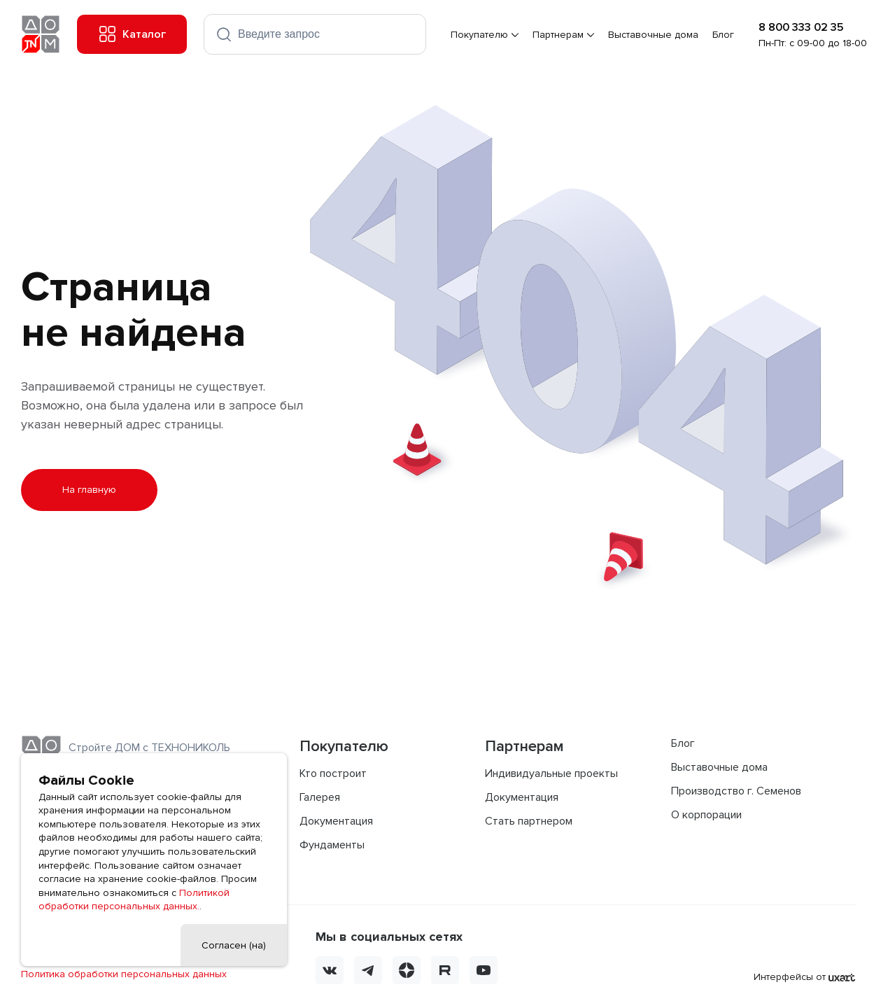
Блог (724, 35)
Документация (336, 821)
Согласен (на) (234, 945)
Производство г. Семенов (736, 791)
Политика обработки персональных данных (124, 974)
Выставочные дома (654, 35)
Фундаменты (332, 845)
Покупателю (480, 35)
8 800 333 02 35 (801, 27)
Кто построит (333, 773)
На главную (89, 490)
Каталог (132, 34)
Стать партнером (528, 821)
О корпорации (706, 815)
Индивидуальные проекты (551, 773)
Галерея (319, 797)
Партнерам (558, 35)
